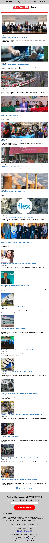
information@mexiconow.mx (24, 531)
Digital (23, 2)
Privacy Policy (24, 539)
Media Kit (42, 2)
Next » (30, 488)
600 (26, 488)
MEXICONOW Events (11, 2)
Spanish (30, 539)
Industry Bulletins (34, 2)
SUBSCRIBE (24, 507)
